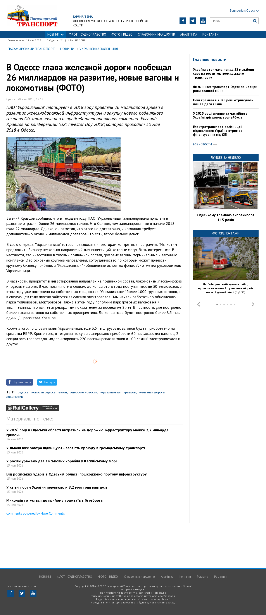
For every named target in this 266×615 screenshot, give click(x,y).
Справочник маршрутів (156, 34)
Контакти (210, 34)
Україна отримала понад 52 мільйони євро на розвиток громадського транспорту (223, 73)
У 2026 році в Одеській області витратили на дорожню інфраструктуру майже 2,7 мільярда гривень (87, 432)
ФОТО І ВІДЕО (122, 34)
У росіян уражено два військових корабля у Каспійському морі (61, 460)
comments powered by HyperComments (35, 513)
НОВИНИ (55, 34)
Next (253, 304)
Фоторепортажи (225, 233)
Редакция (220, 577)
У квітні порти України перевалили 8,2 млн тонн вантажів (56, 487)
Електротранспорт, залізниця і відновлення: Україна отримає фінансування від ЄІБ (217, 130)
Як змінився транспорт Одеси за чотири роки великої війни (225, 88)
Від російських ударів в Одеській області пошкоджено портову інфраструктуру (76, 474)
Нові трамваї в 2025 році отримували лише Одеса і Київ (223, 102)
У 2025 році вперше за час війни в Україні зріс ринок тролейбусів (220, 115)
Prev (198, 304)
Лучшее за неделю (226, 157)
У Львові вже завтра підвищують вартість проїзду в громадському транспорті (75, 447)
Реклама (202, 577)
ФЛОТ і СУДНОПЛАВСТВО (87, 34)
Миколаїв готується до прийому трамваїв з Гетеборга (54, 500)
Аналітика (188, 34)
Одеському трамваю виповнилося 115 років (225, 217)
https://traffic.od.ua (42, 15)
